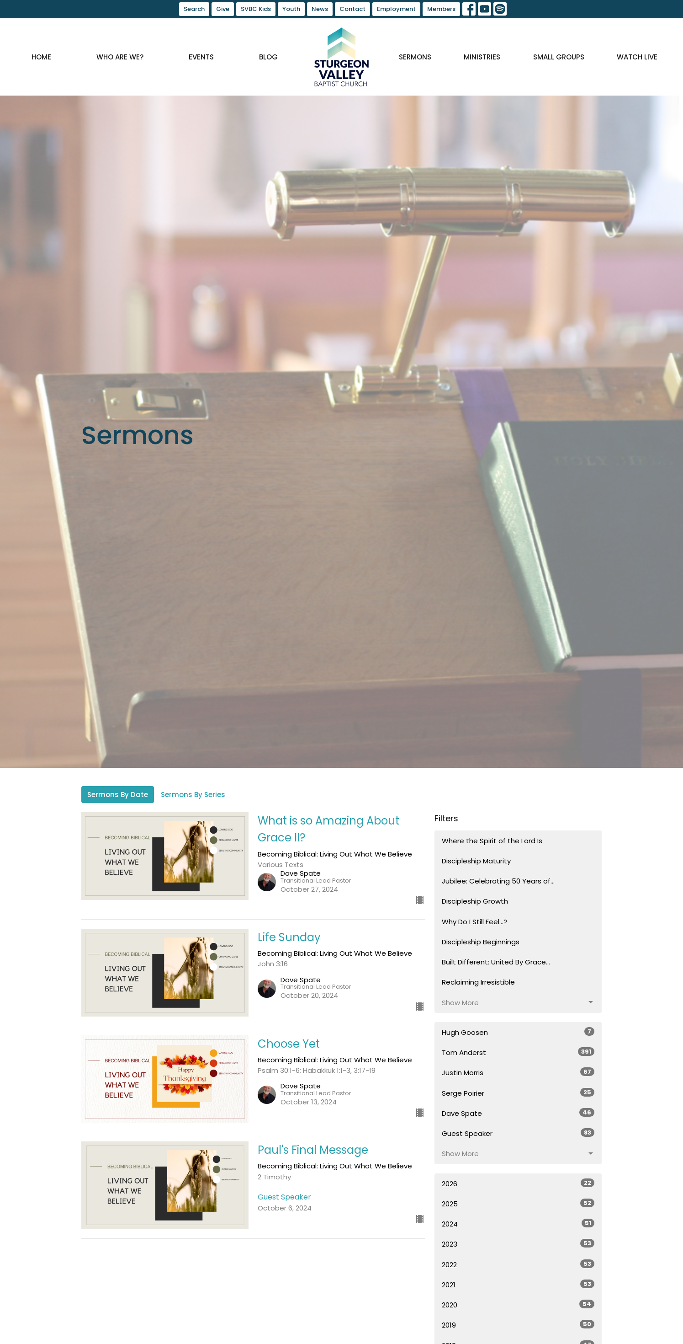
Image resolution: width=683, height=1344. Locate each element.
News (320, 9)
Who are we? (119, 57)
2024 (518, 1224)
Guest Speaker (518, 1133)
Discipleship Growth (475, 901)
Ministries (482, 57)
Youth (291, 9)
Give (222, 9)
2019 (518, 1325)
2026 (518, 1183)
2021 (518, 1285)
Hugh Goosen (518, 1032)
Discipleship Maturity (476, 861)
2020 (518, 1305)
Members (441, 9)
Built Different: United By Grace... (496, 962)
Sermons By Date (117, 794)
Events (201, 57)
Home (41, 57)
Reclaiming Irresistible (478, 982)
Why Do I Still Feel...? (474, 921)
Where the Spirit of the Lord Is (492, 841)
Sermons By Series (193, 794)
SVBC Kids (256, 9)
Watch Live (637, 57)
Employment (396, 9)
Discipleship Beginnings (480, 942)
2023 (518, 1244)
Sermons (415, 57)
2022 (518, 1264)
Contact (352, 9)
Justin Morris (518, 1072)
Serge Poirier (518, 1093)
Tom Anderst (518, 1052)
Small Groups (558, 57)
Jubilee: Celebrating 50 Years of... (498, 881)
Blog (268, 57)
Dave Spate (518, 1113)
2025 (518, 1204)
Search (194, 9)
